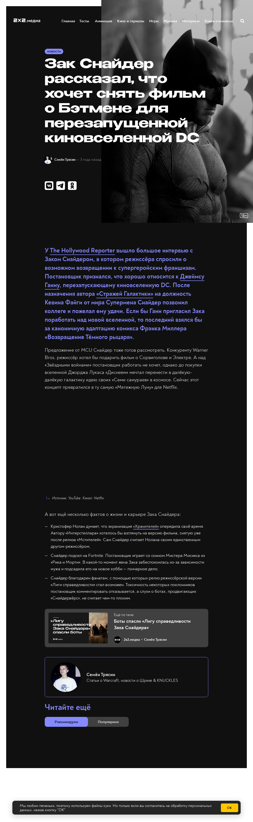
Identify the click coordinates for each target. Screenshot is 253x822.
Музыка (171, 20)
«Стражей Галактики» (124, 296)
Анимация (104, 20)
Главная (69, 20)
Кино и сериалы (131, 20)
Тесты (84, 20)
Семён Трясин (68, 160)
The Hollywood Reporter (82, 253)
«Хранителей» (146, 528)
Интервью (191, 20)
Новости (54, 52)
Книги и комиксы (219, 20)
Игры (154, 20)
